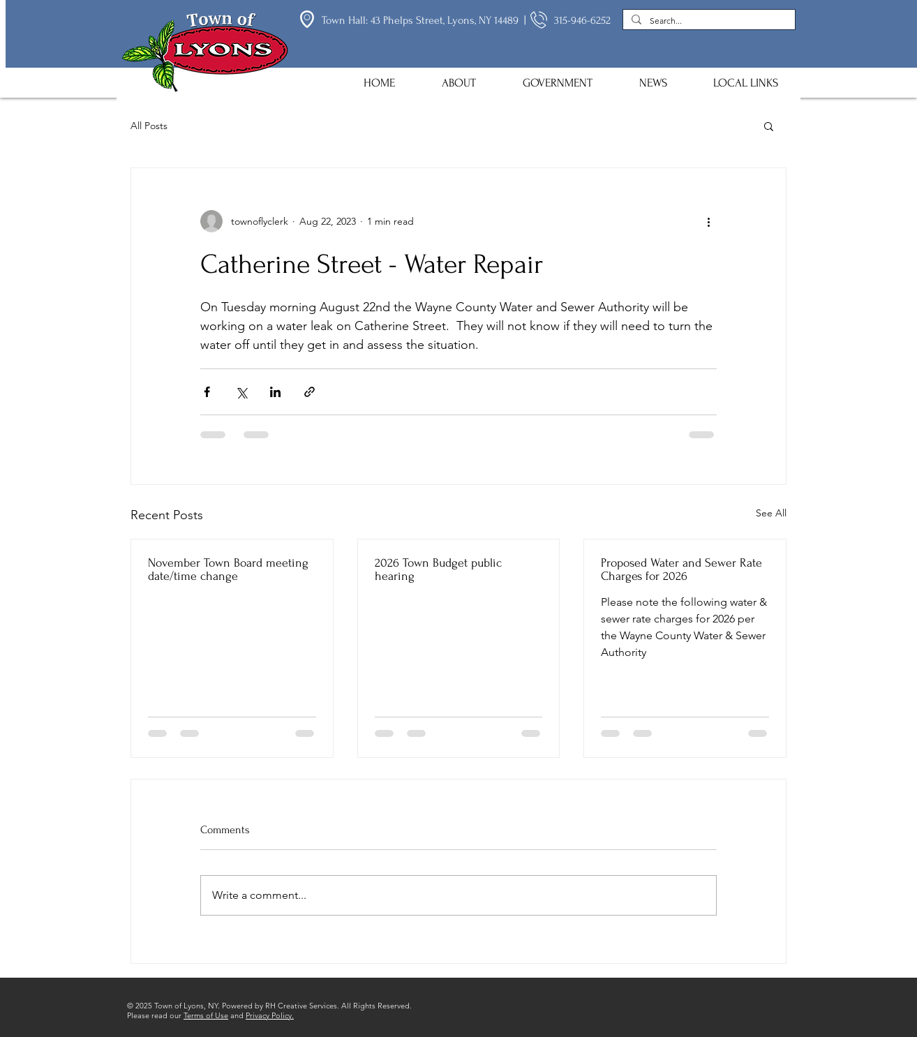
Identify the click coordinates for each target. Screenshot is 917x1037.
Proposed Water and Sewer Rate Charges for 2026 (681, 569)
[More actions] (708, 221)
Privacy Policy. (270, 1015)
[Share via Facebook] (207, 391)
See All (771, 513)
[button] (458, 83)
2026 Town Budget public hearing (438, 569)
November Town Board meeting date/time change (228, 569)
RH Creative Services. (302, 1005)
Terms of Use (206, 1015)
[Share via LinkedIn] (275, 391)
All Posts (149, 125)
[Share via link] (309, 391)
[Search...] (708, 21)
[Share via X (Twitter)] (241, 391)
